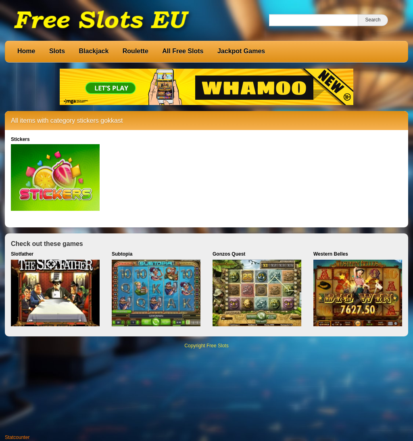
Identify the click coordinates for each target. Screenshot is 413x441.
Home (26, 51)
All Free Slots (182, 51)
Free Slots (217, 346)
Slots (57, 51)
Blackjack (93, 51)
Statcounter (17, 437)
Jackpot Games (241, 51)
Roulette (135, 51)
